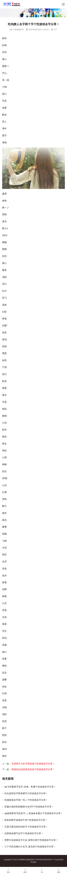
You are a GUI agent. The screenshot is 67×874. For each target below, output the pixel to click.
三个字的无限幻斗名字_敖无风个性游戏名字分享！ (30, 846)
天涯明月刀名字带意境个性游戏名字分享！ (33, 763)
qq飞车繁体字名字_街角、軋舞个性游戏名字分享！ (30, 787)
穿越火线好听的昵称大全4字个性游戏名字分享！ (29, 806)
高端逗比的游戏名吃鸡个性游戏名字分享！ (33, 769)
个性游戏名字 (18, 29)
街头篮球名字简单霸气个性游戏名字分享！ (26, 793)
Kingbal (33, 862)
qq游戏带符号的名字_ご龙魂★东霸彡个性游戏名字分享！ (33, 813)
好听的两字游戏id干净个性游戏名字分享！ (25, 820)
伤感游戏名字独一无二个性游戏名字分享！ (26, 800)
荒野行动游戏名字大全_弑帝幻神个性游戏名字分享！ (31, 840)
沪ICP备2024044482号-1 (44, 860)
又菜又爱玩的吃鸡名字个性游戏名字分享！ (26, 826)
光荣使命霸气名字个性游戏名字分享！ (23, 833)
